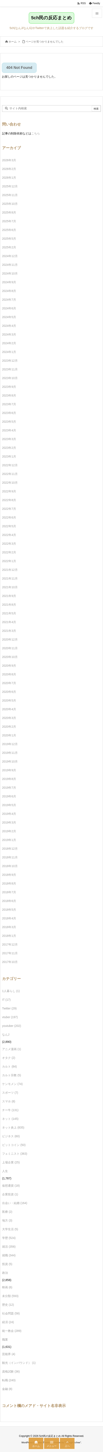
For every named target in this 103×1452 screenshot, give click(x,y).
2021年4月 (9, 622)
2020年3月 (9, 718)
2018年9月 (9, 874)
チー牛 (10, 1110)
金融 (7, 1389)
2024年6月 (9, 308)
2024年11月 (10, 264)
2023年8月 (9, 395)
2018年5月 (9, 909)
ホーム (13, 41)
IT (6, 999)
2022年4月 (9, 535)
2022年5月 (9, 526)
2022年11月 (10, 474)
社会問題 (11, 1313)
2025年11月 (10, 195)
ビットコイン (14, 1145)
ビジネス (11, 1136)
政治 (5, 1272)
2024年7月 (9, 299)
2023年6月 (9, 413)
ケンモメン (12, 1084)
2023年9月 (9, 386)
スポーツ (10, 1092)
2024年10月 (10, 273)
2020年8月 (9, 674)
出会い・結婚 (14, 1203)
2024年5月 (9, 317)
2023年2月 (9, 447)
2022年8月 (9, 500)
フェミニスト (14, 1153)
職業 (5, 1339)
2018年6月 (9, 901)
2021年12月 (10, 569)
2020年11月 (10, 648)
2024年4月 (9, 325)
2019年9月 (9, 770)
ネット (10, 1118)
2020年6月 (9, 691)
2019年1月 (9, 840)
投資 (7, 1264)
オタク (8, 1057)
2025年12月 (10, 186)
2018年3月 (9, 927)
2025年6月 (9, 230)
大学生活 (10, 1229)
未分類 (10, 1296)
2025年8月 (9, 212)
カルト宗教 (11, 1075)
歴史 (8, 1304)
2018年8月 (9, 883)
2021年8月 (9, 604)
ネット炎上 (13, 1127)
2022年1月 (9, 561)
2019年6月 (9, 796)
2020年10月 (10, 657)
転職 (9, 1380)
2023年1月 (9, 456)
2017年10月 (10, 962)
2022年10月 (10, 482)
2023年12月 (10, 360)
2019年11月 (10, 752)
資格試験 (11, 1371)
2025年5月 (9, 238)
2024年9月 (9, 282)
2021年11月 (10, 578)
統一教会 (11, 1330)
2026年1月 (9, 177)
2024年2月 (9, 343)
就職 (9, 1255)
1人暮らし (11, 991)
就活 (9, 1246)
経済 (8, 1322)
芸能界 (8, 1354)
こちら (35, 133)
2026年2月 (9, 169)
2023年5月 (9, 421)
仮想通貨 (11, 1185)
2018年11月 (10, 857)
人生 (5, 1171)
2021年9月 (9, 596)
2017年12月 (10, 944)
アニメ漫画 (11, 1049)
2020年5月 (9, 700)
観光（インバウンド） (19, 1362)
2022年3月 (9, 543)
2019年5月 (9, 805)
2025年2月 (9, 247)
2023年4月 (9, 430)
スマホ (8, 1101)
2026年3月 (9, 160)
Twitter (9, 1008)
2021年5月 (9, 613)
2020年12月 (10, 639)
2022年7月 (9, 508)
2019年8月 (9, 779)
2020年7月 (9, 683)
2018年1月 (9, 935)
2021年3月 (9, 630)
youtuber (11, 1025)
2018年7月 (9, 892)
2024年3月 (9, 334)
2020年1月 (9, 735)
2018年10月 (10, 866)
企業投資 (10, 1194)
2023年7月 (9, 404)
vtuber (10, 1017)
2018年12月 (10, 848)
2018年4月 (9, 918)
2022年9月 (9, 491)
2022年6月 (9, 517)
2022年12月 (10, 465)
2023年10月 (10, 378)
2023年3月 (9, 439)
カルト (9, 1066)
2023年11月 (10, 369)
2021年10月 (10, 587)
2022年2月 (9, 552)
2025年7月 (9, 221)
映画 (7, 1287)
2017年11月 (10, 953)
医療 (7, 1211)
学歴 (9, 1238)
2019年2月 (9, 831)
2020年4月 (9, 709)
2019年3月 (9, 822)
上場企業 (11, 1162)
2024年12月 (10, 256)
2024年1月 (9, 352)
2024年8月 (9, 291)
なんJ (5, 1034)
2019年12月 (10, 744)
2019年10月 (10, 761)
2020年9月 (9, 665)
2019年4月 (9, 813)
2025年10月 (10, 203)
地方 (7, 1220)
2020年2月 (9, 726)
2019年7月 (9, 787)
